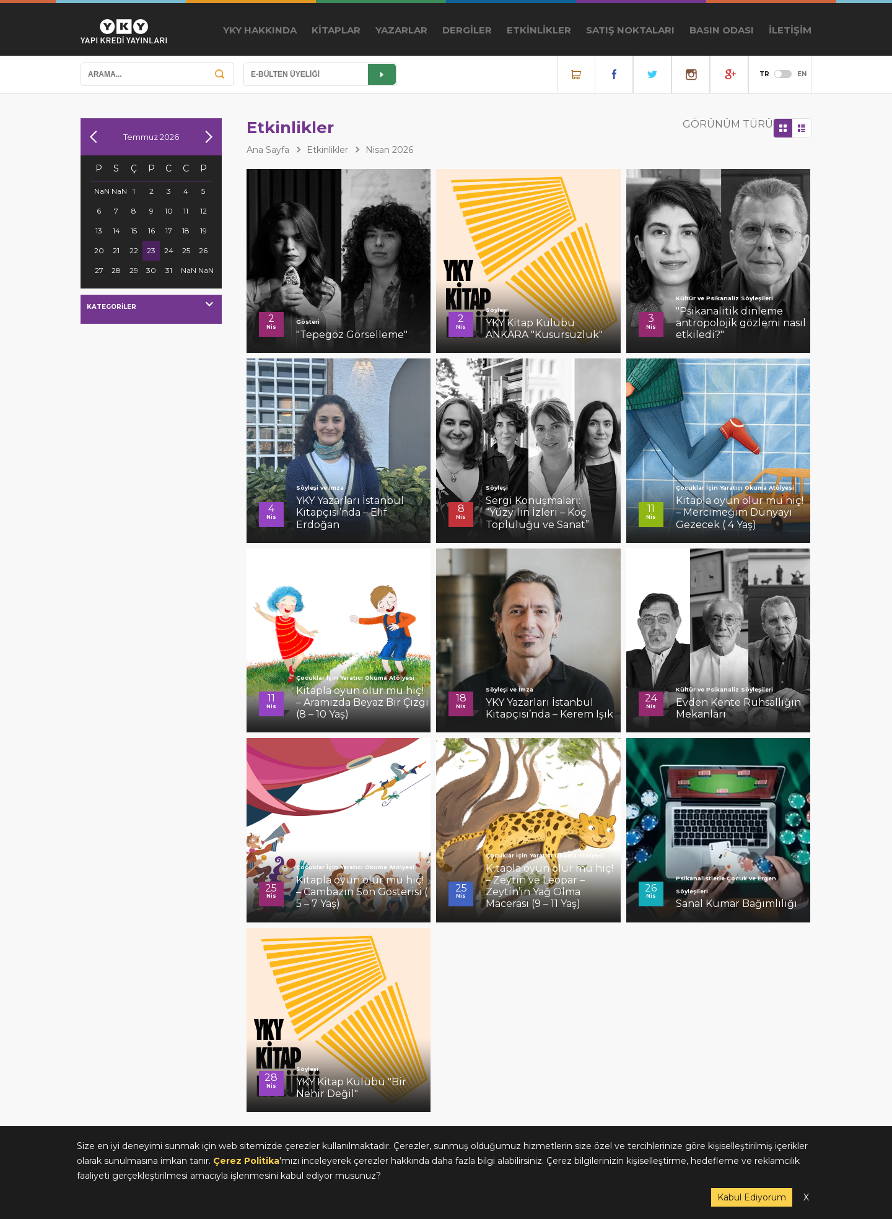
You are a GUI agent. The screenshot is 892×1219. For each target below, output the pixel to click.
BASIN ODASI (721, 30)
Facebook (613, 74)
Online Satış (576, 74)
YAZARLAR (401, 30)
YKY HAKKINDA (260, 30)
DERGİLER (467, 30)
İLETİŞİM (790, 30)
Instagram (690, 74)
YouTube (729, 74)
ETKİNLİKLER (539, 30)
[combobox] (151, 309)
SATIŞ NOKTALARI (630, 30)
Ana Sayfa (268, 149)
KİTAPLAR (336, 30)
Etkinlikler (327, 149)
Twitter (652, 74)
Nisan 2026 (389, 149)
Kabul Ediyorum (751, 1197)
